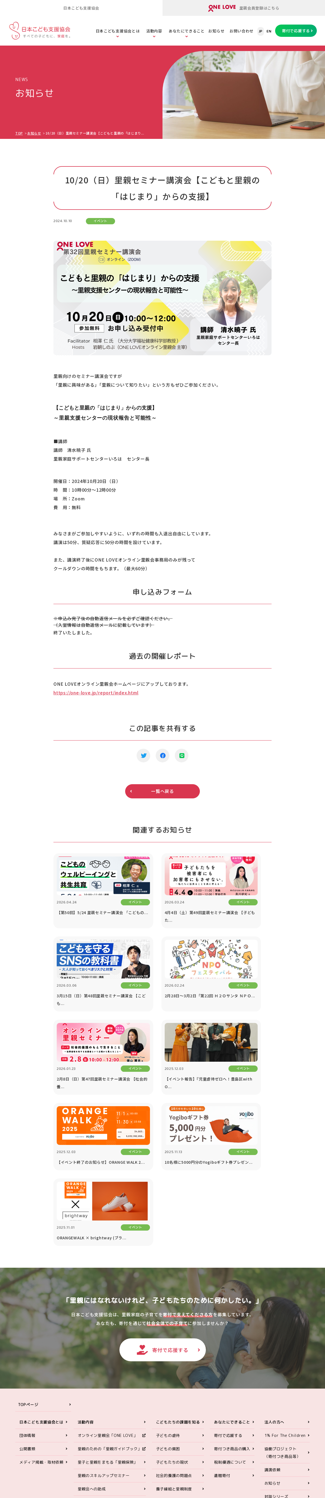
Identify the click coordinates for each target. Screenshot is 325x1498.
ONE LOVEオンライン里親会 (269, 1431)
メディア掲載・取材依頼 (41, 1325)
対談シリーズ (276, 1359)
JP (261, 31)
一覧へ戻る (162, 791)
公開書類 (27, 1312)
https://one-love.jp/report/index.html (96, 692)
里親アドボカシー (94, 1365)
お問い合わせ (242, 31)
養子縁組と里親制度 (174, 1352)
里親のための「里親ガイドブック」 (110, 1312)
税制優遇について (230, 1325)
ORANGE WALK (92, 1378)
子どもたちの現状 (172, 1325)
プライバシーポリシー (284, 1386)
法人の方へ (274, 1285)
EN (269, 31)
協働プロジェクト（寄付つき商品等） (282, 1315)
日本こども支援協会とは (118, 31)
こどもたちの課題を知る (178, 1285)
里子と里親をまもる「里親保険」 (108, 1325)
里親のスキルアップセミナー (104, 1338)
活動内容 (154, 31)
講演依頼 (272, 1333)
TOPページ (28, 1267)
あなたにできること (186, 31)
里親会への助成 (92, 1352)
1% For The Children (285, 1298)
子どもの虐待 (168, 1298)
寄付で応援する (296, 30)
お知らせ (216, 31)
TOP (19, 133)
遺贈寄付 (222, 1338)
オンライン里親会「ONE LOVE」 (108, 1298)
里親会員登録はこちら (243, 8)
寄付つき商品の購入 (232, 1312)
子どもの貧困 (168, 1312)
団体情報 (27, 1298)
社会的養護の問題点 (174, 1338)
